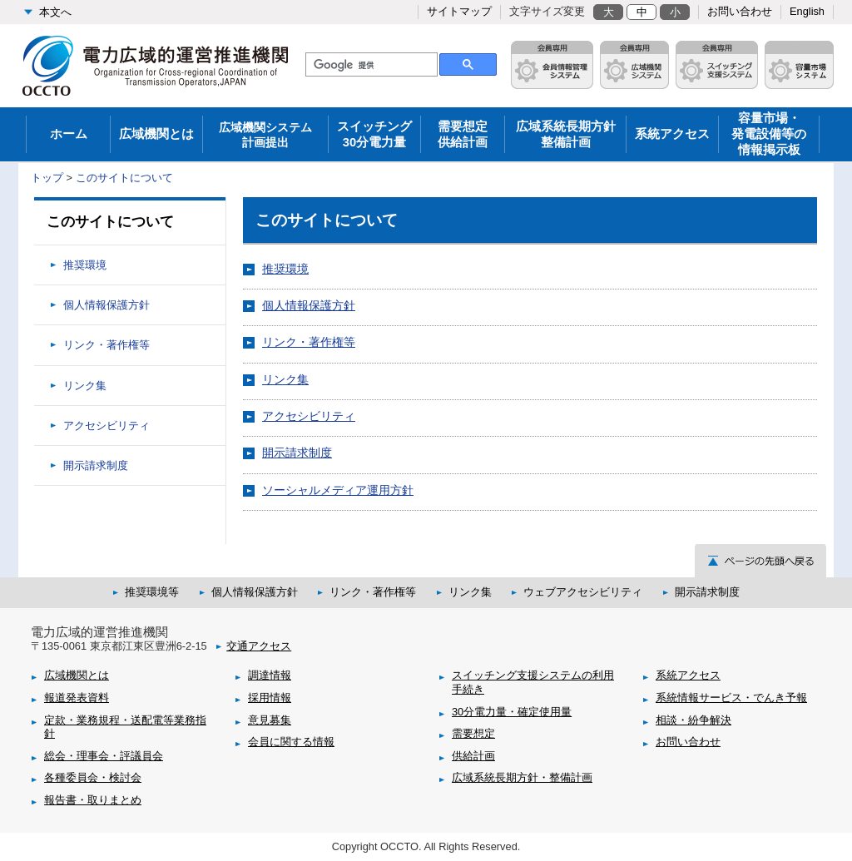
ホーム (68, 134)
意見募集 (269, 720)
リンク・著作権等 (308, 342)
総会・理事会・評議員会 (103, 756)
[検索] (370, 64)
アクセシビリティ (308, 416)
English (807, 11)
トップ (47, 177)
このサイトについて (124, 177)
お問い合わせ (739, 11)
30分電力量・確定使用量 (512, 711)
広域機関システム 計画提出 (265, 135)
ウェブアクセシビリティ (582, 592)
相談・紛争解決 (693, 720)
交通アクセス (258, 646)
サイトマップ (459, 11)
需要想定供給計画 (463, 134)
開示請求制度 (297, 452)
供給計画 (473, 756)
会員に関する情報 (291, 741)
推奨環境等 (152, 592)
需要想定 (473, 733)
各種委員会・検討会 (92, 777)
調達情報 (269, 675)
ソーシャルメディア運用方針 (338, 490)
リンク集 (285, 379)
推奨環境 (285, 268)
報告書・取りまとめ (92, 800)
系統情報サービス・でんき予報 (731, 697)
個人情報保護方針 (308, 305)
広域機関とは (156, 134)
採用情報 (269, 697)
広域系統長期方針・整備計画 (522, 777)
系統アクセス (672, 134)
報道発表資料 (76, 697)
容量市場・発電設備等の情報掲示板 (768, 133)
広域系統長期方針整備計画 (566, 134)
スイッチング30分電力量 (374, 134)
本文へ (55, 12)
